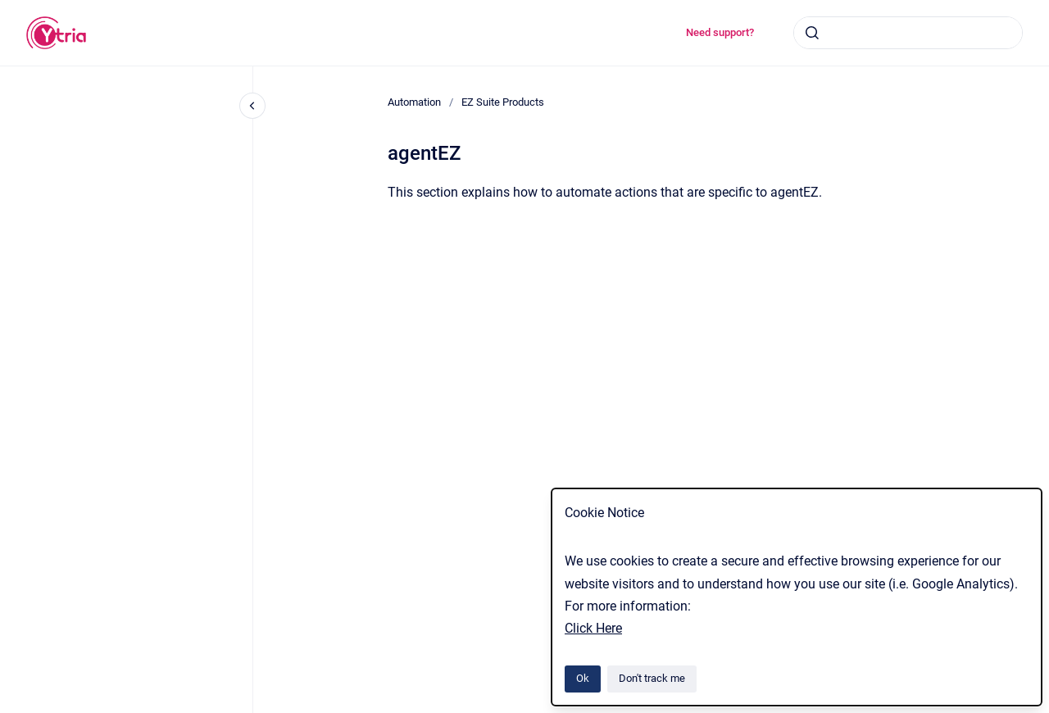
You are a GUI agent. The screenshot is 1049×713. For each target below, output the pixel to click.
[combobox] (908, 32)
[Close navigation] (252, 106)
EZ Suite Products (502, 102)
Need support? (720, 32)
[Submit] (812, 33)
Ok (582, 678)
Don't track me (652, 678)
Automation (414, 102)
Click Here (593, 628)
